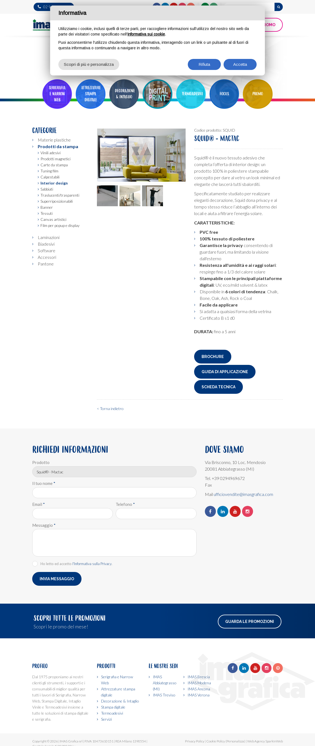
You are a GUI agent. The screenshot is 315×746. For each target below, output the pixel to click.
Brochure (213, 356)
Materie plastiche (54, 139)
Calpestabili (49, 177)
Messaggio (44, 525)
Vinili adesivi (50, 152)
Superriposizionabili (56, 201)
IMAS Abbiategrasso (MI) (164, 682)
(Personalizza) (235, 741)
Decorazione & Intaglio (120, 701)
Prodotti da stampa (58, 146)
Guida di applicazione (225, 372)
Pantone (46, 263)
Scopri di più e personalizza (89, 64)
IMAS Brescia (199, 676)
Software (46, 250)
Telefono (125, 504)
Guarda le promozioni (249, 621)
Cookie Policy (215, 741)
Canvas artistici (53, 219)
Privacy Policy (194, 741)
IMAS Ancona (199, 689)
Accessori (47, 257)
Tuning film (49, 171)
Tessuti (46, 213)
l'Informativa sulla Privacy (92, 563)
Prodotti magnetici (55, 158)
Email (38, 504)
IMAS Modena (199, 682)
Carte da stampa (54, 164)
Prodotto (41, 462)
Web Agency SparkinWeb (265, 741)
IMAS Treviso (164, 695)
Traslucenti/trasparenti (59, 195)
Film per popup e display (60, 225)
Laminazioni (48, 237)
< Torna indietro (110, 408)
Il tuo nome (43, 483)
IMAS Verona (199, 695)
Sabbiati (46, 189)
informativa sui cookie (146, 34)
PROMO (268, 25)
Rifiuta (204, 64)
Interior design (54, 183)
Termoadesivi (112, 713)
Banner (46, 207)
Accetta (240, 64)
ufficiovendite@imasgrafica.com (243, 494)
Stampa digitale (113, 707)
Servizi (106, 719)
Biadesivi (46, 243)
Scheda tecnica (218, 387)
